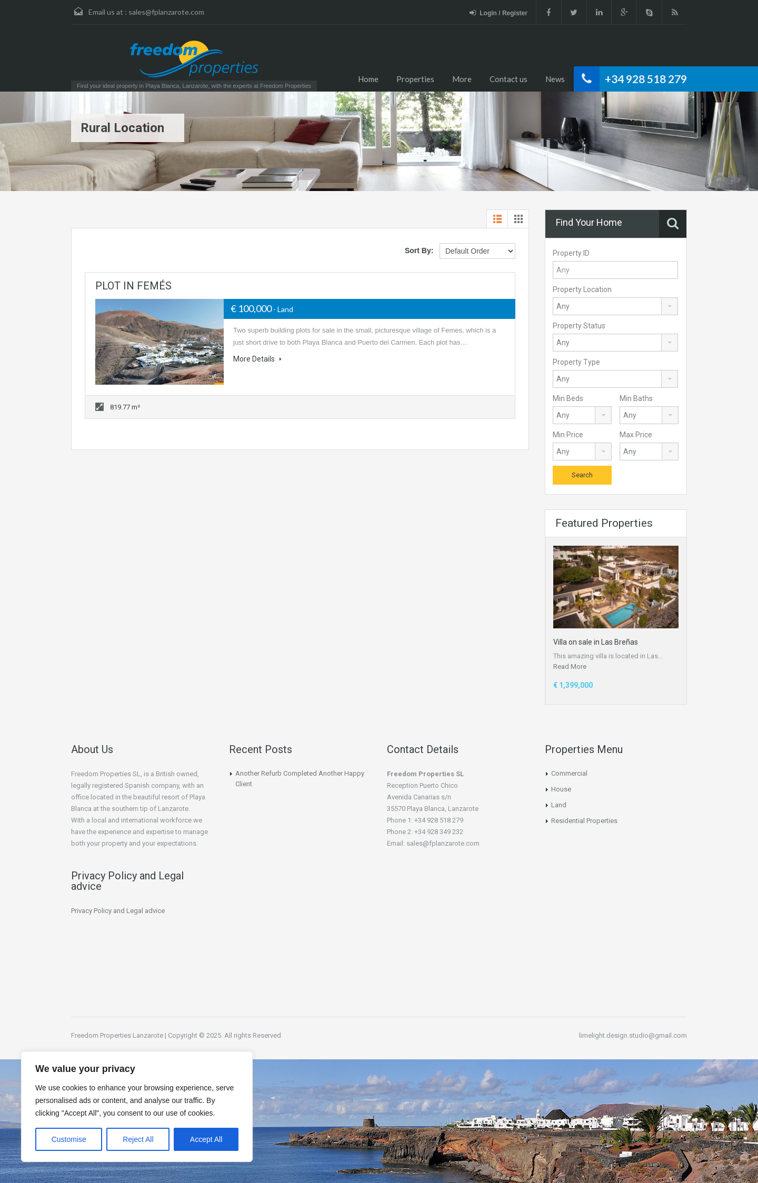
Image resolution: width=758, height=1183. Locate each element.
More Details (257, 359)
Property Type (576, 362)
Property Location (582, 289)
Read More (569, 666)
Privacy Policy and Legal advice (118, 911)
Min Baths (636, 398)
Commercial (569, 773)
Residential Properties (584, 821)
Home (368, 79)
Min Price (568, 434)
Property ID (571, 253)
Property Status (579, 326)
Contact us (508, 79)
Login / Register (492, 13)
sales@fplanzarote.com (166, 11)
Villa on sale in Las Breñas (595, 642)
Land (558, 805)
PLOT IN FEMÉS (133, 285)
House (561, 789)
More (462, 79)
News (555, 79)
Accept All (206, 1139)
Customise (69, 1139)
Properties (415, 79)
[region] (137, 1106)
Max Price (636, 434)
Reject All (138, 1139)
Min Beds (568, 398)
